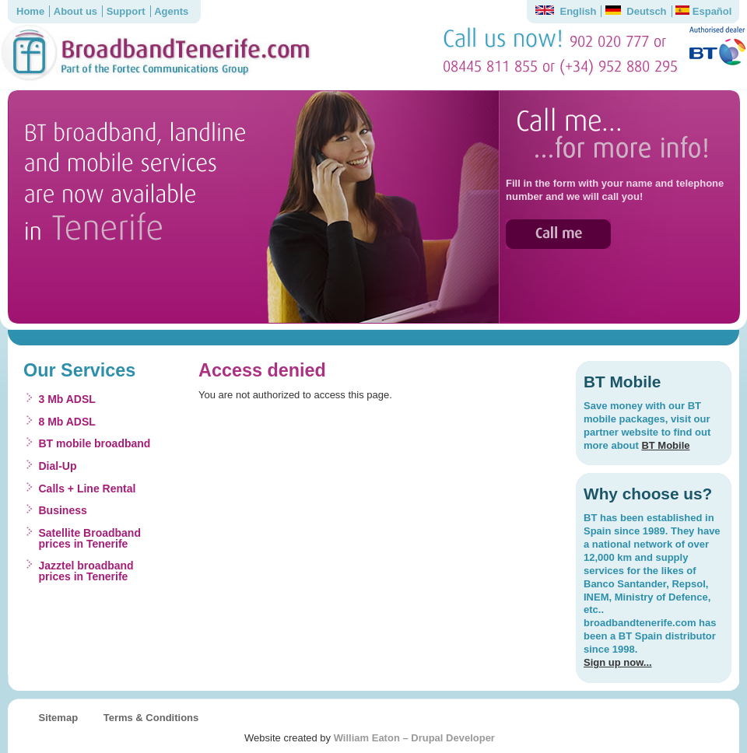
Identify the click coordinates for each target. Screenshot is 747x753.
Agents (171, 11)
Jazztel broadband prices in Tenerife (86, 571)
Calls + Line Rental (87, 488)
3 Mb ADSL (67, 399)
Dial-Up (58, 466)
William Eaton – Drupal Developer (414, 738)
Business (63, 510)
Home (30, 11)
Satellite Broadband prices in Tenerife (90, 538)
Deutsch (636, 11)
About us (75, 11)
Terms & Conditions (151, 717)
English (565, 11)
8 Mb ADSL (67, 421)
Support (126, 11)
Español (703, 11)
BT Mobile (665, 445)
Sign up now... (618, 662)
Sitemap (59, 717)
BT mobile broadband (95, 443)
